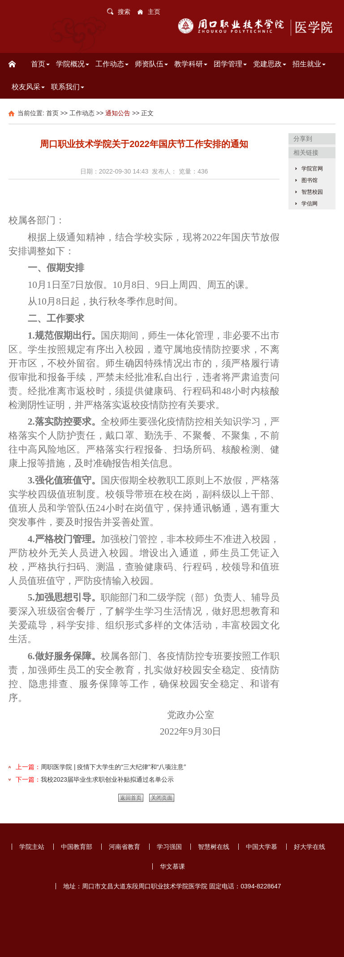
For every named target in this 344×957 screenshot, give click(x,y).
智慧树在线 (213, 846)
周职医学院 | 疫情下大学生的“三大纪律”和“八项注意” (113, 766)
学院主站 (31, 846)
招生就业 (309, 64)
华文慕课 (172, 866)
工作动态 (112, 64)
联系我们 (67, 87)
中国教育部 (76, 846)
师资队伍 (151, 64)
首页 (40, 64)
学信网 (309, 203)
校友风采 (28, 87)
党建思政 (269, 64)
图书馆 (309, 180)
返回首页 (131, 798)
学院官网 (312, 168)
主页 (154, 11)
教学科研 (190, 64)
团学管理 (230, 64)
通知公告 (117, 113)
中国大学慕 (261, 846)
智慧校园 (312, 192)
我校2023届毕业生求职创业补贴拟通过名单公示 (107, 779)
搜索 (124, 11)
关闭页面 (161, 798)
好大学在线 (309, 846)
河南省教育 (124, 846)
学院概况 (72, 64)
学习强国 (169, 846)
